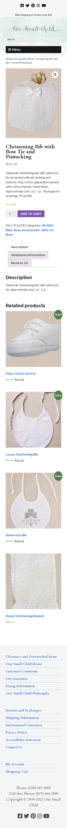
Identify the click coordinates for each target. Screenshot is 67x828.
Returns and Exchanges (23, 710)
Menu (16, 49)
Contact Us (14, 747)
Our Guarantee (17, 678)
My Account (15, 764)
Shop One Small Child (19, 58)
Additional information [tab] (28, 255)
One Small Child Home (24, 664)
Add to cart (31, 214)
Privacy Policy (16, 732)
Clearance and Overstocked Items (31, 656)
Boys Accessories (27, 230)
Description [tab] (19, 247)
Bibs (9, 230)
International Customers (24, 725)
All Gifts (48, 225)
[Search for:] (33, 39)
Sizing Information (20, 686)
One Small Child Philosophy (27, 693)
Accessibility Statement (23, 740)
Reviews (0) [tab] (19, 263)
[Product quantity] (11, 213)
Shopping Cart (17, 771)
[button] (55, 74)
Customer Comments (22, 671)
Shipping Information (22, 718)
